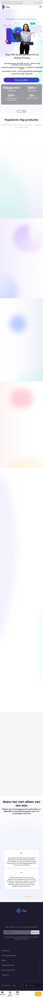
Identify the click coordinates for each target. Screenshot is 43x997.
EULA (14, 985)
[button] (20, 111)
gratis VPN (12, 90)
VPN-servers (32, 90)
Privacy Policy (6, 985)
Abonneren (35, 932)
